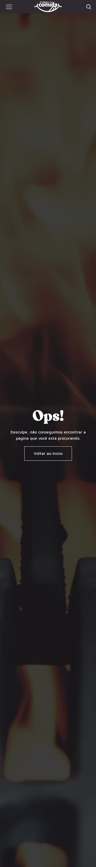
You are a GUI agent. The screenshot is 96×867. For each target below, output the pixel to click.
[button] (9, 7)
